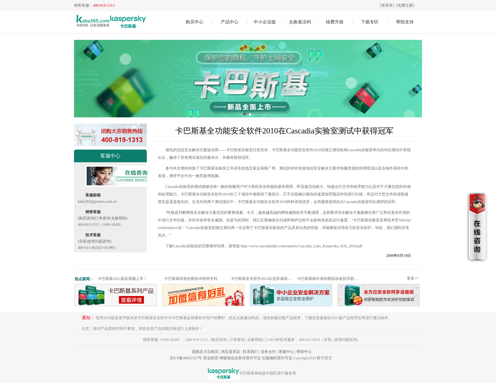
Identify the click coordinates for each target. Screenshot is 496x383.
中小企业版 (265, 22)
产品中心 (230, 22)
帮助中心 (304, 351)
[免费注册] (405, 5)
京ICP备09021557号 (186, 358)
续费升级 (335, 22)
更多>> (413, 278)
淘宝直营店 (230, 351)
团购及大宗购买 (205, 351)
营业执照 (210, 358)
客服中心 (286, 351)
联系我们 (250, 351)
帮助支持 (405, 22)
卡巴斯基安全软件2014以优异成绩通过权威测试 (262, 278)
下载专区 (370, 22)
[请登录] (387, 5)
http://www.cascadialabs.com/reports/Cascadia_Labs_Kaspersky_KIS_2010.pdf (301, 246)
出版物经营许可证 (277, 358)
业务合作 (268, 351)
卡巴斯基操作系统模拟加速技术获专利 (328, 278)
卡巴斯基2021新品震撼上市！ (122, 278)
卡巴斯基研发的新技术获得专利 (190, 278)
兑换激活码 (300, 22)
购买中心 (194, 22)
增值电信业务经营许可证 (240, 358)
